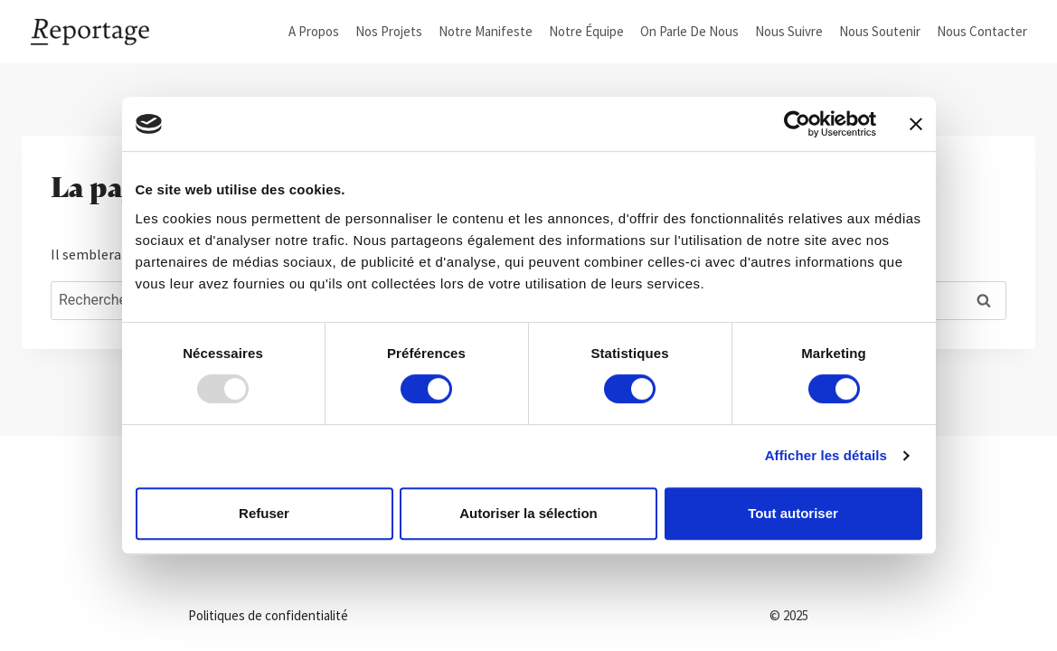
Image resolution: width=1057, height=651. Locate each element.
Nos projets (388, 31)
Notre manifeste (486, 31)
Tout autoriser (793, 513)
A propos (313, 31)
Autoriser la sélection (528, 513)
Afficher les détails (826, 455)
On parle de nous (689, 31)
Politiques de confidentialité (268, 615)
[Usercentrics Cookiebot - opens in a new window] (797, 123)
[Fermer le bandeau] (916, 124)
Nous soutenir (879, 31)
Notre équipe (586, 31)
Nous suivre (789, 31)
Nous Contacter (982, 31)
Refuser (264, 513)
